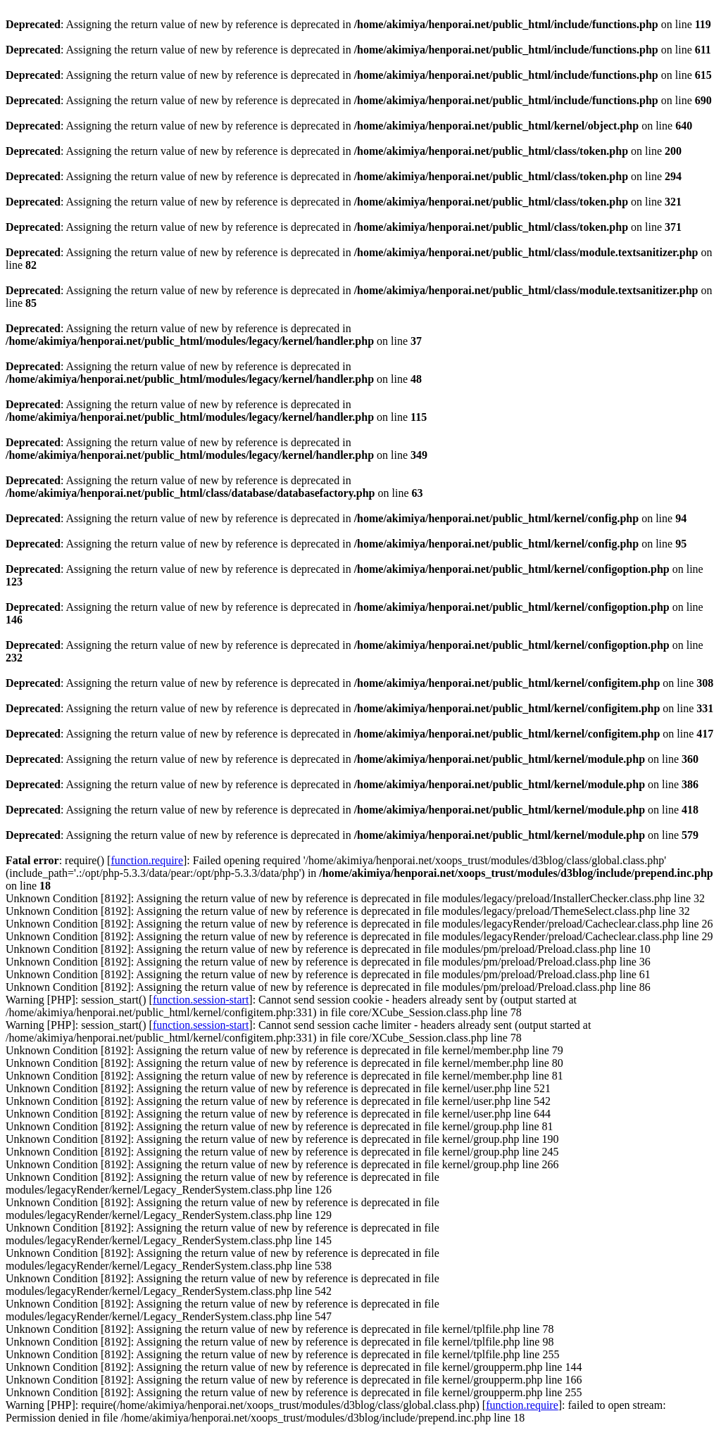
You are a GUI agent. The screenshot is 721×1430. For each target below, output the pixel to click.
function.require (147, 860)
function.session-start (201, 1000)
